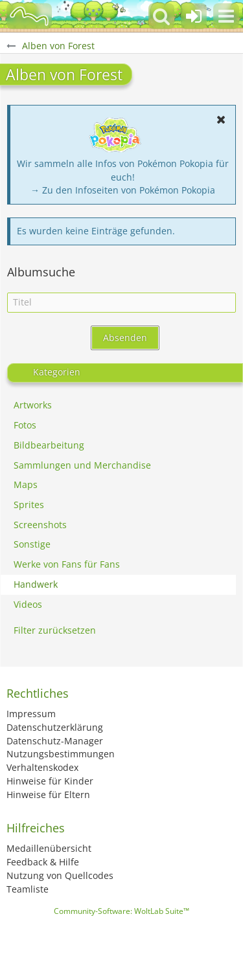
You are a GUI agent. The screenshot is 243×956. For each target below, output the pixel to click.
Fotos (25, 425)
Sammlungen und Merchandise (82, 465)
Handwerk (36, 584)
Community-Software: (121, 911)
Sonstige (32, 544)
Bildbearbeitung (49, 445)
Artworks (33, 405)
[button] (226, 16)
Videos (28, 604)
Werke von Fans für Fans (67, 564)
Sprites (29, 504)
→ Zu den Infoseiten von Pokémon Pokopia (122, 190)
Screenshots (40, 524)
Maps (26, 484)
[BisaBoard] (29, 16)
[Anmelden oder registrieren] (194, 16)
